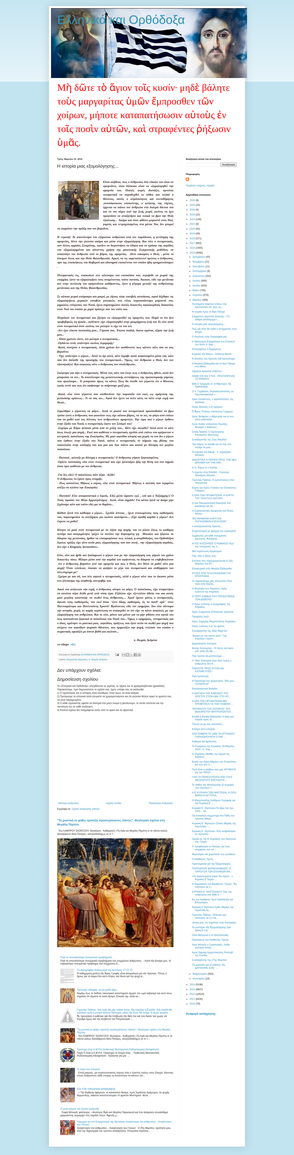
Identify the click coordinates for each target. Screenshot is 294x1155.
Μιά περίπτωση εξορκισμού (207, 551)
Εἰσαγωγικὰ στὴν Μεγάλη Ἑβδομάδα (212, 568)
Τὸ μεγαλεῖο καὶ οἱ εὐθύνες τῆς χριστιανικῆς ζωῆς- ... (208, 966)
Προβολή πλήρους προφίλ (200, 185)
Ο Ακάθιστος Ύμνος (202, 859)
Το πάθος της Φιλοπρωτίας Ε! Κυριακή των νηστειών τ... (213, 786)
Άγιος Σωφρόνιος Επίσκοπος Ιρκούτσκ (213, 611)
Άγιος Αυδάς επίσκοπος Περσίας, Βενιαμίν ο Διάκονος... (210, 425)
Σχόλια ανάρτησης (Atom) (85, 808)
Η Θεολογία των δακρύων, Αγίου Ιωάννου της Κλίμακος (209, 590)
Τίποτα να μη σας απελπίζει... (208, 724)
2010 (193, 1003)
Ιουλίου (197, 280)
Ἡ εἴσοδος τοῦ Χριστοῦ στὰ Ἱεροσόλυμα (213, 358)
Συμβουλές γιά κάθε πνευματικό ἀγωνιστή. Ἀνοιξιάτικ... (209, 537)
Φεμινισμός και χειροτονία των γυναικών (213, 854)
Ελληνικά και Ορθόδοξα (121, 20)
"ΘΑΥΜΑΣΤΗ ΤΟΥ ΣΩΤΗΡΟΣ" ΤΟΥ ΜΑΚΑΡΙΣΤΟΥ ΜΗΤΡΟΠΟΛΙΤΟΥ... (212, 710)
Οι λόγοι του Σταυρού (88, 1069)
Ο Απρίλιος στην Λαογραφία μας (209, 336)
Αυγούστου (199, 276)
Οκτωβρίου (199, 266)
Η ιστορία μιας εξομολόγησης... (208, 324)
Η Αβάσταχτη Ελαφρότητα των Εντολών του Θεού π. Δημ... (213, 343)
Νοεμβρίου (199, 261)
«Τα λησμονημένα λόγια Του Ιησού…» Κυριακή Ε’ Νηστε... (212, 878)
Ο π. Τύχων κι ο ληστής (204, 467)
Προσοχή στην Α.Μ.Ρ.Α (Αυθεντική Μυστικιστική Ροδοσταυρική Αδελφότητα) (118, 1049)
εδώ (72, 644)
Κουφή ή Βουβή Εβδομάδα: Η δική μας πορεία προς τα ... (213, 718)
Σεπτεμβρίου (200, 271)
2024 (193, 209)
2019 (193, 233)
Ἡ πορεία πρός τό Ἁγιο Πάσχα (208, 311)
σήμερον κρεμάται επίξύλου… (208, 371)
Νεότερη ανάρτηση (68, 803)
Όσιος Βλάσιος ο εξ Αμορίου (207, 406)
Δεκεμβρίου (199, 256)
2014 (193, 984)
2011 (193, 999)
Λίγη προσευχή (200, 676)
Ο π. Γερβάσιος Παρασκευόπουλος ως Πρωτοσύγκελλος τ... (213, 393)
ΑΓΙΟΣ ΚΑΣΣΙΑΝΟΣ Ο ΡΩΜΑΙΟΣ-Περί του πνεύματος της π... (213, 545)
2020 (193, 228)
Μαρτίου (197, 299)
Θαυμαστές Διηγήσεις (77, 659)
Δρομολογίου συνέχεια (204, 643)
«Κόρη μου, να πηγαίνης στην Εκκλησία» (214, 922)
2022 (193, 219)
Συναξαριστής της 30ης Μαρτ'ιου (209, 630)
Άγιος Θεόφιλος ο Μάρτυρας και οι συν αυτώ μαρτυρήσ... (213, 418)
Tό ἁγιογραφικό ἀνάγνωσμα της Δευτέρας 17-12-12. (105, 970)
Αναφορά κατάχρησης (201, 1013)
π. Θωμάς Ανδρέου (98, 659)
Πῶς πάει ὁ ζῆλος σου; (204, 556)
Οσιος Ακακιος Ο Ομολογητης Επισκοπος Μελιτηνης (208, 433)
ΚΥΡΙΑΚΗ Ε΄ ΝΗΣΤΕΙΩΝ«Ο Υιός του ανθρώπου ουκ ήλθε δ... (212, 893)
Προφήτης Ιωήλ (200, 616)
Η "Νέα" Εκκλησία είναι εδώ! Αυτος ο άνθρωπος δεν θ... (212, 662)
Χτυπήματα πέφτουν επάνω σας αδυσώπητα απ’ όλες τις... (209, 305)
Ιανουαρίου (199, 978)
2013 (193, 989)
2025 (193, 205)
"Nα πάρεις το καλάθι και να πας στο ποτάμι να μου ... (211, 446)
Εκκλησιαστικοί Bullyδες (205, 688)
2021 (193, 224)
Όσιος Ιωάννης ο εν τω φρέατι (208, 626)
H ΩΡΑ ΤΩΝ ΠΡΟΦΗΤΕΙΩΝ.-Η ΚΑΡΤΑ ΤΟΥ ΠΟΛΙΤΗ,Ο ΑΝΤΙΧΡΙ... (213, 497)
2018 (193, 238)
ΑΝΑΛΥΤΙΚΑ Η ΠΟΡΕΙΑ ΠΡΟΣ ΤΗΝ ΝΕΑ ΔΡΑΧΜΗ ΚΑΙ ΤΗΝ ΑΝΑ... (214, 461)
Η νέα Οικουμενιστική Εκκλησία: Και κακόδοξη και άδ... (211, 504)
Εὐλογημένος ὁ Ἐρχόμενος (206, 349)
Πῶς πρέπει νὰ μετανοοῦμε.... (208, 656)
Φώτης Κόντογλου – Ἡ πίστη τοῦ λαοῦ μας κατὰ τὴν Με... (212, 650)
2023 (193, 214)
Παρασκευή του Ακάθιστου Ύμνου (210, 939)
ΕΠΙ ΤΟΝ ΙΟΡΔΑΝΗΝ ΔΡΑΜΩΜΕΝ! (96, 1089)
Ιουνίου (197, 285)
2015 (193, 252)
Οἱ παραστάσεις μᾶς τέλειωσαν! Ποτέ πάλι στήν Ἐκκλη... (212, 582)
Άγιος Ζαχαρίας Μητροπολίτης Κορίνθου (213, 621)
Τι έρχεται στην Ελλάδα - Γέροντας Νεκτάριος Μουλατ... (210, 474)
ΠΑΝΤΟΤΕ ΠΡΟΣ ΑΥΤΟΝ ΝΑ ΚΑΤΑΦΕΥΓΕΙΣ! (208, 670)
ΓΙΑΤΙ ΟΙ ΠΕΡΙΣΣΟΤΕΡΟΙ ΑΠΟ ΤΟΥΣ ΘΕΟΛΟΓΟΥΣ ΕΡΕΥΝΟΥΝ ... (212, 778)
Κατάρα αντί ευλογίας (203, 729)
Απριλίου (198, 295)
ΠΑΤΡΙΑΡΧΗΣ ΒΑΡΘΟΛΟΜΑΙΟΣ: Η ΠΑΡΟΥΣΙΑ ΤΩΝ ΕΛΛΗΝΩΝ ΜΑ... (212, 870)
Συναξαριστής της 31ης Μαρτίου (209, 439)
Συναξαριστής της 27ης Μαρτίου (209, 960)
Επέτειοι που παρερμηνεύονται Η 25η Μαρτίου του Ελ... (212, 562)
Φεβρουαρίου (200, 973)
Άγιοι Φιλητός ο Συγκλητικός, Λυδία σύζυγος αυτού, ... (211, 946)
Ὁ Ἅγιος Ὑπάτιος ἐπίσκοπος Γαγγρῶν (212, 411)
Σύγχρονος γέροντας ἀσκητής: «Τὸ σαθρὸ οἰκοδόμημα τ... (210, 318)
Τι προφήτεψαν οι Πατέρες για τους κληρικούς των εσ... (211, 848)
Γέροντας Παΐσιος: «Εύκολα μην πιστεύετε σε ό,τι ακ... (209, 916)
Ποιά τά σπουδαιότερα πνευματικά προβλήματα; (86, 957)
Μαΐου (196, 290)
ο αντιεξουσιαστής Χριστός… (207, 526)
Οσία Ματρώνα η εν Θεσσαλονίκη (210, 935)
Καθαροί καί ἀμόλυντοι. (204, 741)
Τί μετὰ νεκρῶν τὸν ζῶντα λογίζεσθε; (80, 1108)
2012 (193, 994)
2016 (193, 247)
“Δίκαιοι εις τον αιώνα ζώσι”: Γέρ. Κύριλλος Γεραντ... (209, 637)
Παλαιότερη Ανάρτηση (161, 803)
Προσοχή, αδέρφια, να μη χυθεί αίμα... (97, 989)
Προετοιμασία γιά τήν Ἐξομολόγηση (211, 863)
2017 (193, 243)
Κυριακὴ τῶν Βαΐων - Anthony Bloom (212, 354)
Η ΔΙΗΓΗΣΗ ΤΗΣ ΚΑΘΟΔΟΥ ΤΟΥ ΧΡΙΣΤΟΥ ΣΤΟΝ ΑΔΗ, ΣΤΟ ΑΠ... (211, 695)
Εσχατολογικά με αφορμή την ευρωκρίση (214, 531)
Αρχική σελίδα (113, 803)
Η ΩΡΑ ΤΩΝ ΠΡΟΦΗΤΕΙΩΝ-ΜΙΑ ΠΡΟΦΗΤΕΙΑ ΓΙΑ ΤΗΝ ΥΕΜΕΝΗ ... (212, 702)
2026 (193, 200)
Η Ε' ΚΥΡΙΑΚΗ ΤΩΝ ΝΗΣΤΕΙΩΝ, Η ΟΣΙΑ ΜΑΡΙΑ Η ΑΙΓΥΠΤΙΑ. (214, 794)
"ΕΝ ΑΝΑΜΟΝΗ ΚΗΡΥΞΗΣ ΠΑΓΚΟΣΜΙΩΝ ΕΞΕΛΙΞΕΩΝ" (209, 520)
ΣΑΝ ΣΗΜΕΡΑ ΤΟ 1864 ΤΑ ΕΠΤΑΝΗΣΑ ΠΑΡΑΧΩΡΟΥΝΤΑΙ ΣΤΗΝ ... (213, 735)
